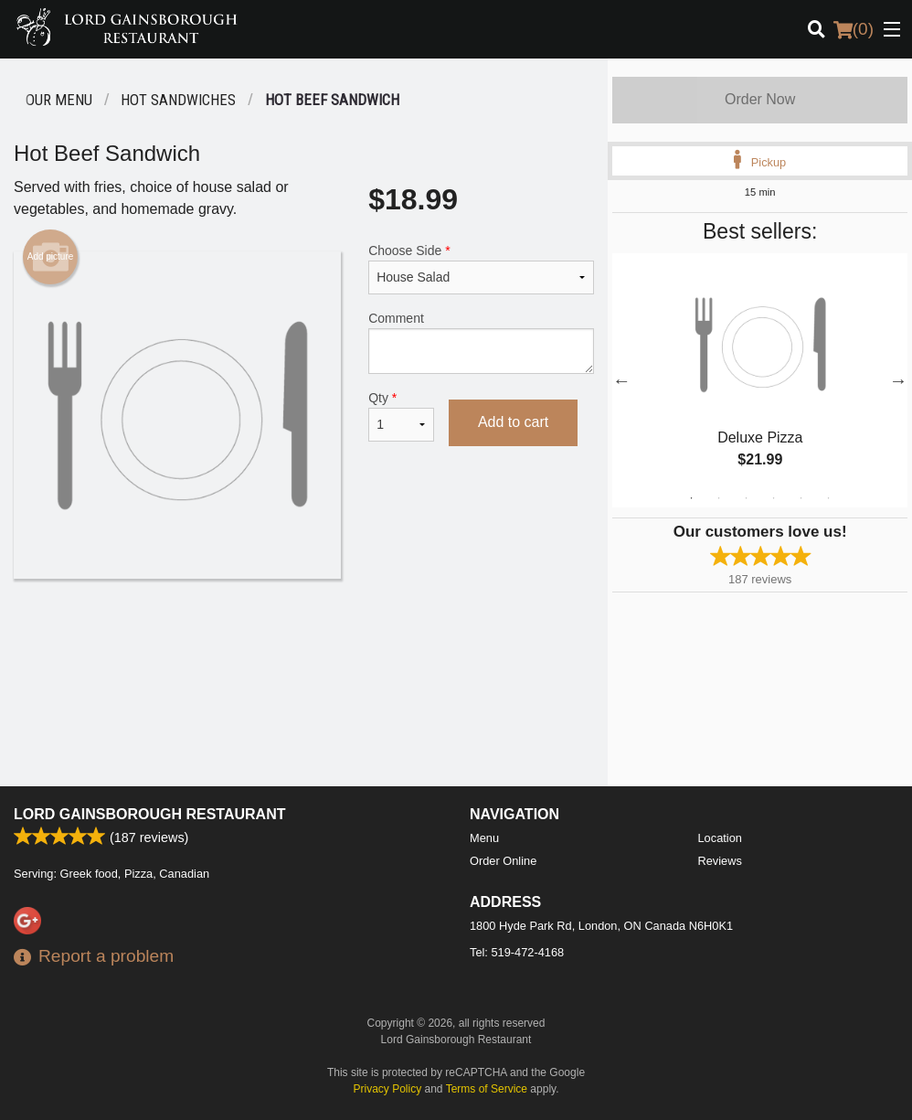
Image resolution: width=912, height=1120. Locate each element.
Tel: (517, 952)
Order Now (760, 99)
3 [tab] (746, 498)
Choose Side (481, 268)
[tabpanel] (760, 380)
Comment (481, 342)
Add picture (50, 256)
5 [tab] (801, 498)
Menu (484, 838)
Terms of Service (486, 1089)
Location (720, 838)
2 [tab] (719, 498)
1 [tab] (692, 498)
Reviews (720, 861)
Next (898, 380)
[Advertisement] (304, 638)
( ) (853, 29)
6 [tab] (829, 498)
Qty (401, 416)
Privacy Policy (388, 1089)
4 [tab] (774, 498)
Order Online (503, 861)
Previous (621, 380)
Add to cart (513, 422)
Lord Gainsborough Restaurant (149, 814)
